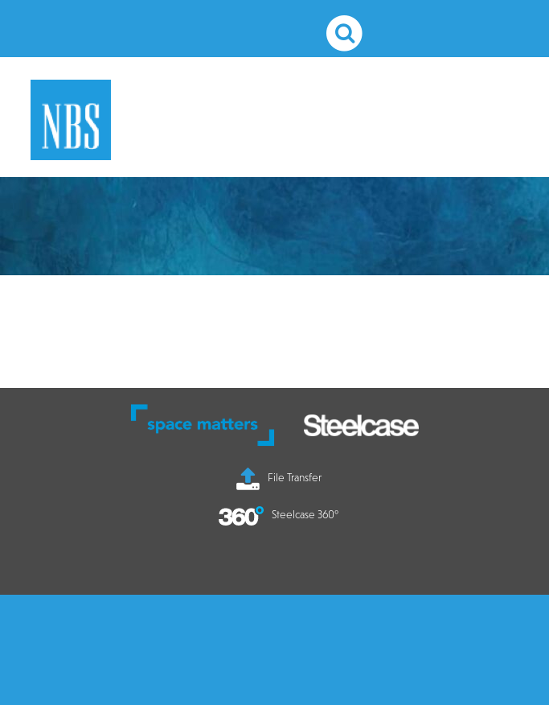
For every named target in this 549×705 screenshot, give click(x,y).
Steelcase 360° (278, 514)
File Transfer (279, 477)
